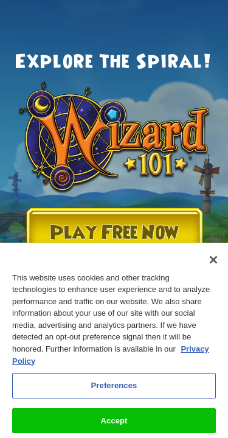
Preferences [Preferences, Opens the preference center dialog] (114, 389)
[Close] (213, 264)
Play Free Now (114, 232)
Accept (113, 424)
